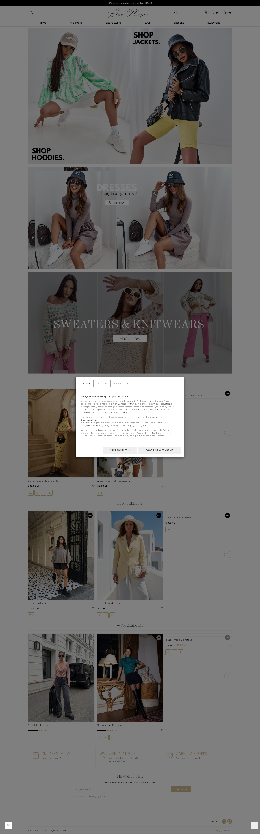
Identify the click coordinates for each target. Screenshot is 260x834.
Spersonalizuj (120, 450)
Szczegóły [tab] (102, 383)
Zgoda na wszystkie (160, 450)
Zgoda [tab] (87, 383)
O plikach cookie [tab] (121, 383)
